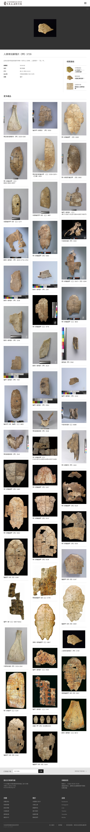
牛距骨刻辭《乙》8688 (69, 425)
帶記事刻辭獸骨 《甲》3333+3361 (15, 137)
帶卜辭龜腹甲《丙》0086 (41, 256)
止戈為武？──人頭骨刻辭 (79, 71)
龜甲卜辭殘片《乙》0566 (41, 670)
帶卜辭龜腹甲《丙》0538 (41, 560)
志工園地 (51, 825)
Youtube (64, 814)
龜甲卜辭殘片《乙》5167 (41, 709)
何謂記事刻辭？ (79, 78)
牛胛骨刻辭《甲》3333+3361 (13, 666)
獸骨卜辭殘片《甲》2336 (12, 340)
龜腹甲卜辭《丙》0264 (40, 764)
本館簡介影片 (37, 801)
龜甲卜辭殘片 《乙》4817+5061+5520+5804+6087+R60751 (75, 213)
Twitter (64, 811)
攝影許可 (6, 817)
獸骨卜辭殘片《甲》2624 (41, 366)
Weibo (64, 817)
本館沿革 (35, 805)
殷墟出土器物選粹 (79, 87)
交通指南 (6, 811)
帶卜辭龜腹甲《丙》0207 (41, 487)
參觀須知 (6, 801)
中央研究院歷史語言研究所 (11, 825)
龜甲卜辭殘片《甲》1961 (12, 380)
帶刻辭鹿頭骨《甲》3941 (12, 454)
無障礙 (60, 825)
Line (63, 808)
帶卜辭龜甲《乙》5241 (11, 711)
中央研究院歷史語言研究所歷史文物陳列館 (13, 3)
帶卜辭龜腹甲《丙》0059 (70, 544)
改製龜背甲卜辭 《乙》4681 (42, 215)
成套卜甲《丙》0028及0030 (42, 726)
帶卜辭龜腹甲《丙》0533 (41, 518)
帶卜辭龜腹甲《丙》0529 (70, 506)
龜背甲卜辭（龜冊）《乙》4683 (14, 424)
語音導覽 (6, 808)
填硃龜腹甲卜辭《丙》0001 (70, 693)
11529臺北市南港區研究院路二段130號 (16, 784)
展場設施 (6, 814)
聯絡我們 (35, 817)
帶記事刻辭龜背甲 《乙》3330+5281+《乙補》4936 (45, 175)
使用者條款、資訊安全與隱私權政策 (76, 825)
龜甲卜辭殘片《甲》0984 (41, 405)
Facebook (65, 801)
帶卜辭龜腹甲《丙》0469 (12, 489)
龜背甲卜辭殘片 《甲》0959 (42, 130)
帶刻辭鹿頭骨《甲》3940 (41, 431)
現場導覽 (6, 805)
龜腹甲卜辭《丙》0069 (69, 624)
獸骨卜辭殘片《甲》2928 (12, 300)
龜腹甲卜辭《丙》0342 (11, 755)
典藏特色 (35, 808)
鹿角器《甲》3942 (68, 362)
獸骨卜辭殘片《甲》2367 (41, 290)
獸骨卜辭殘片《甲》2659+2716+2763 (16, 260)
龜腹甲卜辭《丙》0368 (11, 577)
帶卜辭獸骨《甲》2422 (69, 465)
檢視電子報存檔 (80, 771)
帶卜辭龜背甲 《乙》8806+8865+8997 (10, 182)
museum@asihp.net (9, 787)
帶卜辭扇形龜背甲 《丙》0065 (72, 177)
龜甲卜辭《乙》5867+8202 (12, 622)
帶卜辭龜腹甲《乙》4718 (41, 327)
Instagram (65, 805)
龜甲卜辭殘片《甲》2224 (70, 396)
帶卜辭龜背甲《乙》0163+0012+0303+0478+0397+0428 (45, 458)
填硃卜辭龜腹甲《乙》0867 (41, 642)
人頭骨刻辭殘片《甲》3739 (70, 651)
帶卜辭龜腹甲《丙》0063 (12, 533)
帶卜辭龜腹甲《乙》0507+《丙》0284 (74, 281)
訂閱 (41, 771)
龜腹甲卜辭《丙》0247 (69, 579)
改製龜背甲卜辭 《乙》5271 (13, 222)
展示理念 (35, 811)
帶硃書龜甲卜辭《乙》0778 (41, 598)
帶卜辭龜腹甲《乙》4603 (70, 322)
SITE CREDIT (10, 827)
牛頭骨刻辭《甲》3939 (69, 241)
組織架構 (35, 814)
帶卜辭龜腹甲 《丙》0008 (70, 137)
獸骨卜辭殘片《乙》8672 (70, 733)
